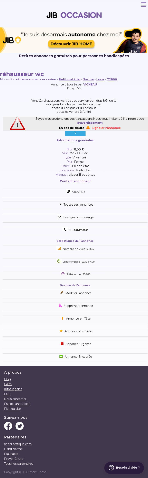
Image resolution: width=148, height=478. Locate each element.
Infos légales (13, 389)
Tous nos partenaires (18, 463)
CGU (7, 394)
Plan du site (12, 409)
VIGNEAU (90, 84)
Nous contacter (15, 399)
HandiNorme (13, 449)
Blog (7, 379)
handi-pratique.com (18, 444)
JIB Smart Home (34, 472)
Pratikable (11, 454)
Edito (8, 384)
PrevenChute (13, 459)
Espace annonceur (17, 404)
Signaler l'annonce (106, 128)
